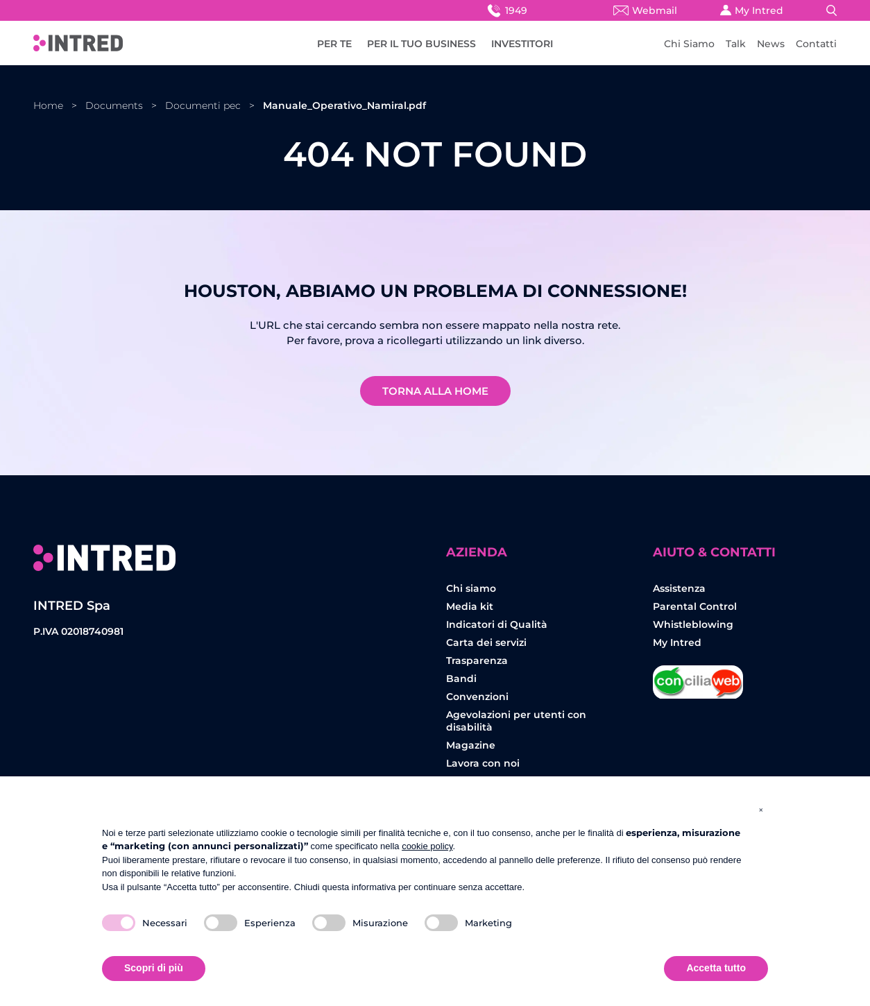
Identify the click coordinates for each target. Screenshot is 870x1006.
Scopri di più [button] (153, 967)
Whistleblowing (693, 624)
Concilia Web (698, 676)
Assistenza (679, 588)
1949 (506, 10)
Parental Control (695, 606)
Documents (114, 105)
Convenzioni (477, 696)
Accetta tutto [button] (716, 967)
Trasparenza (477, 660)
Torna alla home (435, 391)
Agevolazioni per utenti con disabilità (516, 720)
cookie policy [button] (427, 846)
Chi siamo (471, 588)
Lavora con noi (483, 763)
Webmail (645, 10)
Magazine (470, 745)
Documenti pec (203, 105)
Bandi (461, 678)
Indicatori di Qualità (496, 624)
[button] (761, 810)
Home (48, 105)
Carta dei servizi (486, 642)
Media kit (469, 606)
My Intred (751, 10)
